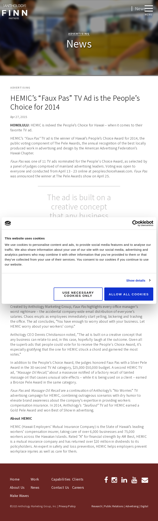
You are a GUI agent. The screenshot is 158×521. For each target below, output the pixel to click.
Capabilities (61, 479)
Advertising (131, 506)
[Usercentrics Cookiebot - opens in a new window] (135, 223)
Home (15, 479)
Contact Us (60, 487)
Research (97, 506)
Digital (144, 506)
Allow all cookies (129, 294)
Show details (135, 280)
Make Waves (19, 495)
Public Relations (113, 506)
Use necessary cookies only (78, 294)
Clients (77, 479)
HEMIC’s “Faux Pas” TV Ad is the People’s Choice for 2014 (75, 102)
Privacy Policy (67, 506)
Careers (78, 487)
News (35, 487)
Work (35, 479)
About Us (17, 487)
